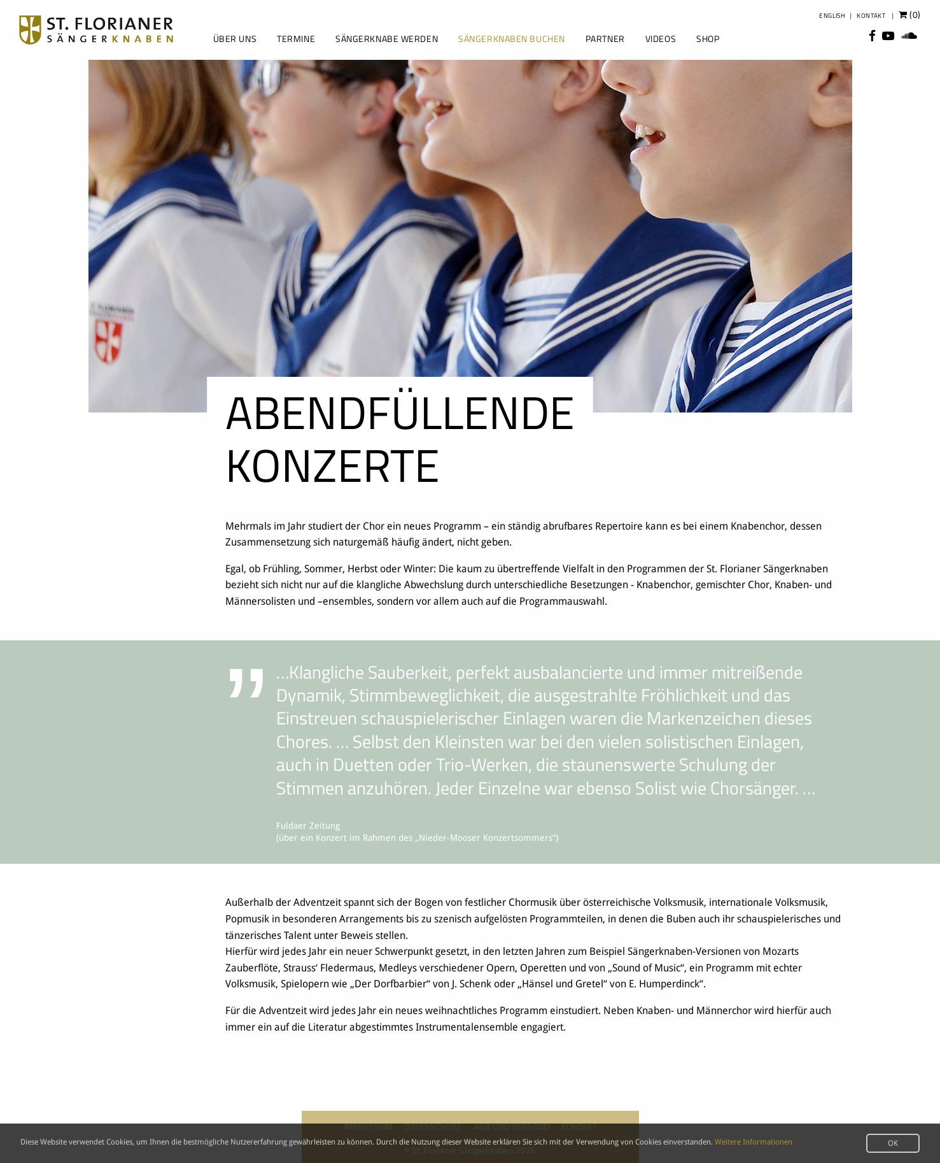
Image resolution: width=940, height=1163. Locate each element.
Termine (296, 38)
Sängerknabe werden (386, 38)
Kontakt (871, 15)
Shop (707, 38)
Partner (605, 38)
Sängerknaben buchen (511, 38)
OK (893, 1143)
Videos (660, 38)
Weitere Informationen (753, 1142)
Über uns (234, 38)
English (832, 15)
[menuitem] (233, 39)
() (910, 14)
